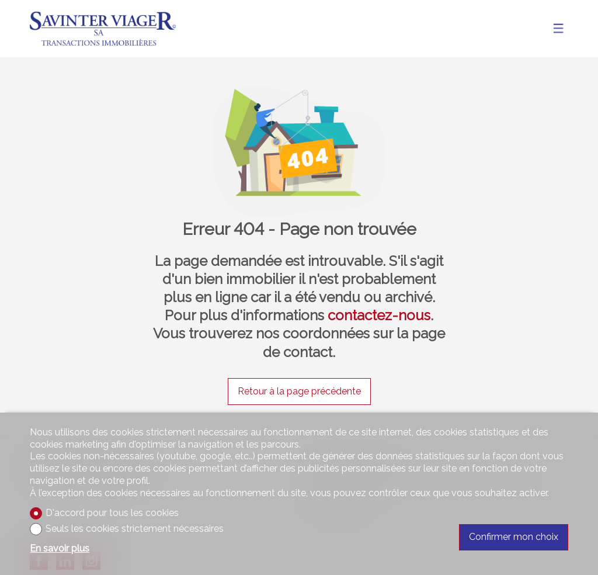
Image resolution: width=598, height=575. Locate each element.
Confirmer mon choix (513, 536)
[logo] (103, 29)
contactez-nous (379, 315)
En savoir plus (59, 548)
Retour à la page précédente (299, 391)
